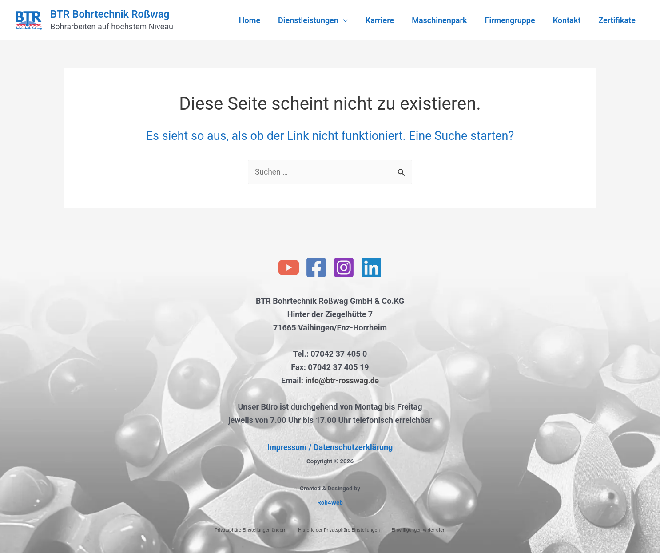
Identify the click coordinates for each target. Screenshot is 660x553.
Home (261, 20)
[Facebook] (316, 268)
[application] (353, 20)
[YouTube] (289, 268)
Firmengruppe (514, 20)
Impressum (286, 447)
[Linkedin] (371, 268)
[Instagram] (344, 268)
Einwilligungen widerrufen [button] (418, 530)
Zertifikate (617, 20)
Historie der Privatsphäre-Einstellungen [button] (339, 530)
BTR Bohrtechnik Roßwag (110, 14)
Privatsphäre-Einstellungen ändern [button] (250, 530)
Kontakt (570, 20)
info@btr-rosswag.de (342, 380)
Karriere (388, 20)
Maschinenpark (445, 20)
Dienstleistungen (323, 20)
